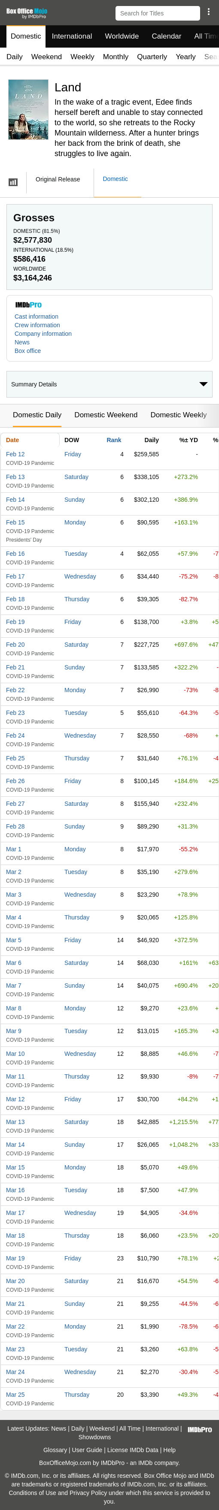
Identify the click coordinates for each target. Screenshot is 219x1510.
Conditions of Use (32, 1492)
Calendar (167, 36)
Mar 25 (15, 1394)
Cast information (36, 316)
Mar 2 (13, 871)
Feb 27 (15, 803)
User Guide (87, 1450)
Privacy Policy (88, 1492)
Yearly (186, 57)
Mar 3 (13, 894)
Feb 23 (15, 712)
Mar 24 (15, 1371)
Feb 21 (15, 667)
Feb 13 (15, 476)
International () (43, 250)
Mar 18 (15, 1235)
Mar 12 (15, 1099)
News (22, 342)
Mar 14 (15, 1144)
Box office (28, 350)
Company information (43, 333)
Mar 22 (15, 1326)
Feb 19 (15, 621)
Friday (72, 454)
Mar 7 (13, 985)
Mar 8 (13, 1008)
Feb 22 (15, 690)
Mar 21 (15, 1303)
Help (169, 1450)
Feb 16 (15, 553)
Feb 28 (15, 826)
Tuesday (75, 553)
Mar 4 (13, 917)
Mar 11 (15, 1076)
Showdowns (95, 1437)
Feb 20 (15, 644)
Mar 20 (15, 1281)
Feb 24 (15, 735)
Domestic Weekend (105, 415)
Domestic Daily (37, 415)
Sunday (74, 499)
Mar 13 (15, 1121)
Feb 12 (15, 454)
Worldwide (122, 36)
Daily (14, 57)
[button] (208, 11)
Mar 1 (13, 849)
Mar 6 (13, 962)
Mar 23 (15, 1349)
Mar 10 (15, 1053)
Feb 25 (15, 758)
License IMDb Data (132, 1450)
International (72, 36)
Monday (75, 522)
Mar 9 (13, 1031)
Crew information (37, 325)
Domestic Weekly (178, 415)
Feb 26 (15, 781)
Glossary (55, 1450)
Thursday (76, 599)
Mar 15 (15, 1167)
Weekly (82, 57)
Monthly (116, 57)
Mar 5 (13, 940)
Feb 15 (15, 522)
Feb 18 (15, 599)
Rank (113, 440)
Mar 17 (15, 1212)
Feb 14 (15, 499)
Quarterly (152, 57)
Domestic (26, 36)
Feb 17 (15, 576)
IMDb (145, 1462)
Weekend (46, 57)
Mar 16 (15, 1190)
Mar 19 (15, 1258)
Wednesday (80, 576)
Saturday (76, 476)
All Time (130, 1428)
